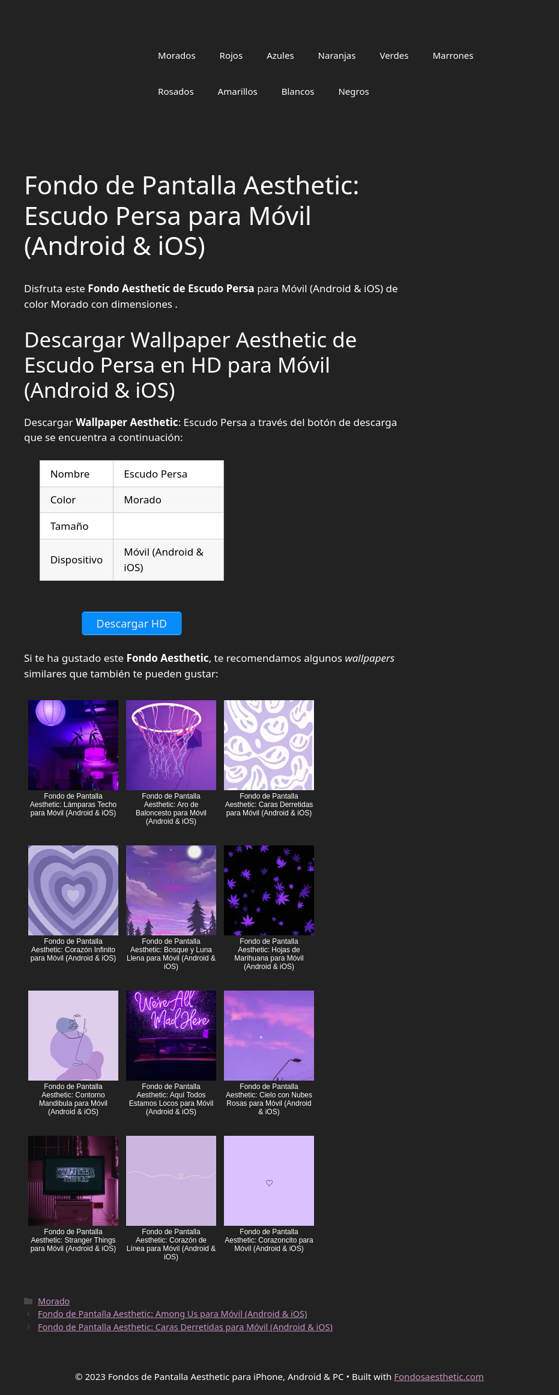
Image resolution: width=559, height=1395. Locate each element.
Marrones (452, 55)
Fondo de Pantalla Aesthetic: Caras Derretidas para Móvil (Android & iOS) (185, 1327)
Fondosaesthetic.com (439, 1376)
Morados (176, 55)
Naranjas (337, 55)
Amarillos (238, 91)
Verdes (393, 55)
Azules (280, 55)
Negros (353, 91)
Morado (54, 1301)
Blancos (298, 91)
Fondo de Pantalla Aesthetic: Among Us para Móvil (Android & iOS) (172, 1313)
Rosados (176, 91)
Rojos (231, 55)
